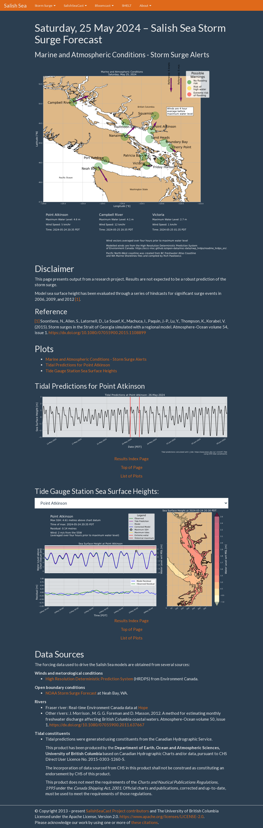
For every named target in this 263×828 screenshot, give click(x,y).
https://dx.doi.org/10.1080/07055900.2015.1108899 (97, 332)
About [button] (145, 5)
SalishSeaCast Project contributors (118, 810)
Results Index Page (131, 458)
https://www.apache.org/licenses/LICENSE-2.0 (162, 816)
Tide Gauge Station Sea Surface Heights (81, 370)
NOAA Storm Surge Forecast (71, 693)
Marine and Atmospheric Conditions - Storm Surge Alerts (96, 359)
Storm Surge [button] (45, 5)
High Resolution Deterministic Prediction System (89, 678)
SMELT (127, 5)
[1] (77, 299)
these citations (144, 822)
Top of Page (132, 467)
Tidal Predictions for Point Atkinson (77, 364)
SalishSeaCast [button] (75, 5)
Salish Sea (15, 5)
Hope (143, 707)
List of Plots (131, 475)
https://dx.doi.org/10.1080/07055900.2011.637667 (96, 724)
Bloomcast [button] (104, 5)
